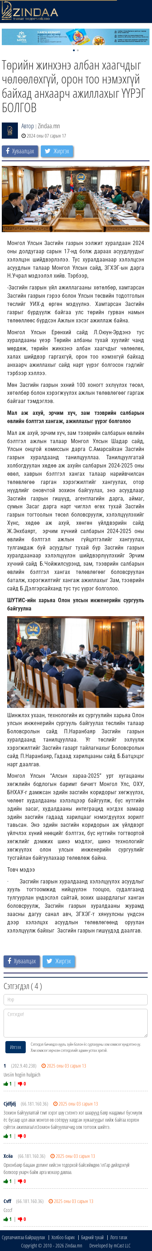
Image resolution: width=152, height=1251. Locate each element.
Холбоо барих (63, 1237)
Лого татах (118, 1237)
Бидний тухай (92, 1237)
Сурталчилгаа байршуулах (23, 1237)
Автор (27, 125)
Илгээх (15, 1047)
